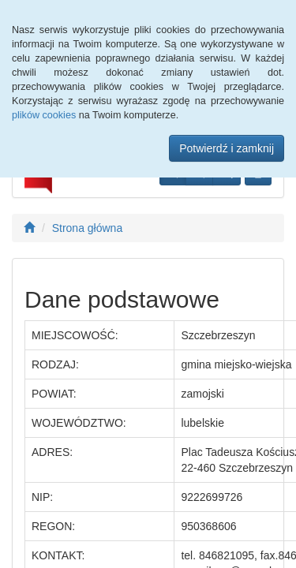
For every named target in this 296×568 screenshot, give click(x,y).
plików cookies (44, 115)
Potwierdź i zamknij (226, 148)
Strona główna (87, 228)
